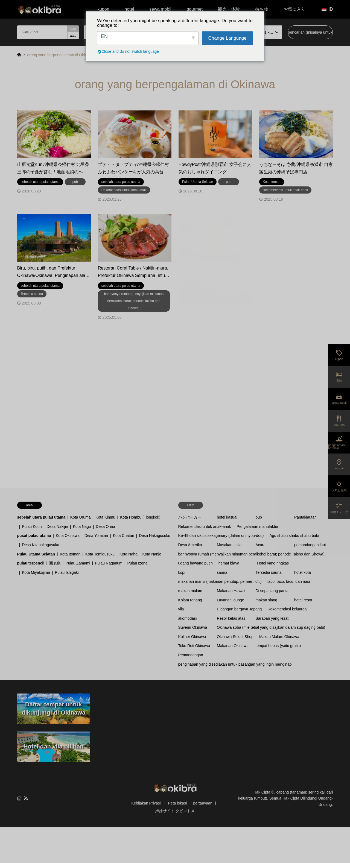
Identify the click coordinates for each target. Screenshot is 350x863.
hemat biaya (228, 563)
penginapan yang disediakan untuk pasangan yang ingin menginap (235, 664)
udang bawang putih (195, 563)
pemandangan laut (310, 545)
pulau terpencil (31, 563)
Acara (261, 545)
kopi (181, 572)
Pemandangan (190, 655)
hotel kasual (227, 517)
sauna (222, 572)
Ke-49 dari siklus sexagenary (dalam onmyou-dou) (221, 535)
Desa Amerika (190, 545)
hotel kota (302, 572)
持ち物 (261, 9)
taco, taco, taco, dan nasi (288, 581)
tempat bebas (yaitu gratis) (278, 645)
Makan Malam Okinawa (279, 636)
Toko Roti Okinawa (194, 645)
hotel (129, 9)
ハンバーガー (189, 517)
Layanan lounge (230, 600)
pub (259, 517)
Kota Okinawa (68, 535)
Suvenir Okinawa (192, 627)
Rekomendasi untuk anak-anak (204, 526)
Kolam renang (190, 600)
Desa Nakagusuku (154, 535)
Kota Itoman (70, 554)
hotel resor (303, 600)
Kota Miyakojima (36, 572)
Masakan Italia (229, 545)
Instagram (19, 798)
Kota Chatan (123, 535)
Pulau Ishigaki (67, 572)
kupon (103, 9)
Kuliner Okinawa (192, 636)
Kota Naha (128, 554)
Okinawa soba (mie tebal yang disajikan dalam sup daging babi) (271, 627)
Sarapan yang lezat (272, 618)
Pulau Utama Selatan (36, 554)
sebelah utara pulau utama (41, 517)
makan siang (266, 600)
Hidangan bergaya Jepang (239, 609)
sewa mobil (160, 9)
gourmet (194, 9)
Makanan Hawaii (231, 591)
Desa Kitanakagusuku (40, 545)
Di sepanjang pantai (273, 591)
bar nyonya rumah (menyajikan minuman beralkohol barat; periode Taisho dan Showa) (251, 554)
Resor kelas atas (231, 618)
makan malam (190, 591)
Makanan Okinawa (233, 645)
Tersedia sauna (269, 572)
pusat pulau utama (34, 535)
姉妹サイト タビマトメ (175, 811)
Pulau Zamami (77, 563)
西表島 (55, 563)
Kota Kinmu (105, 517)
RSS (26, 798)
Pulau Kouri (32, 526)
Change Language (227, 38)
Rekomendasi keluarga (287, 609)
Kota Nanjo (151, 554)
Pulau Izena (137, 563)
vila (181, 609)
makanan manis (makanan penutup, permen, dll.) (220, 581)
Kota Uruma (80, 517)
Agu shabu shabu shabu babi (294, 535)
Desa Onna (105, 526)
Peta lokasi (177, 803)
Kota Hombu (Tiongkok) (140, 517)
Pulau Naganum (108, 563)
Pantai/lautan (305, 517)
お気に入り (294, 9)
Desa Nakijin (57, 526)
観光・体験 (229, 9)
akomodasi (187, 618)
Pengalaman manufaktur (258, 526)
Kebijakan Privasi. (146, 803)
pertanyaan (202, 803)
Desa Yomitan (96, 535)
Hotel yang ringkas (273, 563)
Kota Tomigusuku (100, 554)
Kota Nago (82, 526)
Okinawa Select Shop (235, 636)
